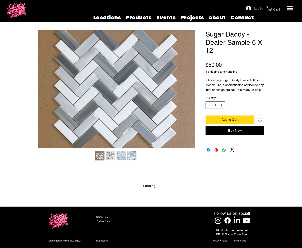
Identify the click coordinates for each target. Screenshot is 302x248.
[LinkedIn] (237, 220)
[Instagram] (218, 220)
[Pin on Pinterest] (216, 149)
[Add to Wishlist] (260, 119)
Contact (242, 17)
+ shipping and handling (221, 71)
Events (166, 17)
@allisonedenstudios (234, 230)
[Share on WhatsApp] (224, 149)
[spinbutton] (215, 105)
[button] (269, 8)
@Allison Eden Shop (235, 234)
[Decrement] (208, 105)
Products (139, 17)
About (217, 17)
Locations (107, 17)
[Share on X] (232, 149)
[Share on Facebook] (208, 149)
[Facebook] (227, 220)
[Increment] (221, 105)
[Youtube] (246, 220)
